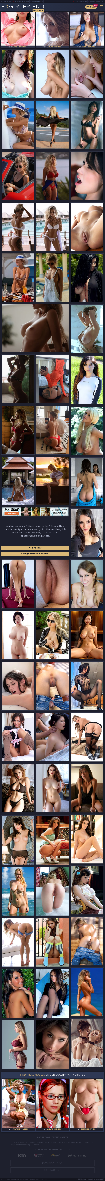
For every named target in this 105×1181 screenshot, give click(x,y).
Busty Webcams (96, 1)
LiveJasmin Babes (21, 1)
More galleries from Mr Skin (35, 554)
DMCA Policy (81, 1179)
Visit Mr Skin (35, 548)
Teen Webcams (81, 1)
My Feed (91, 7)
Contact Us (52, 1170)
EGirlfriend (22, 8)
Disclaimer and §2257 (96, 1179)
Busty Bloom (37, 1)
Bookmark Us (52, 1163)
